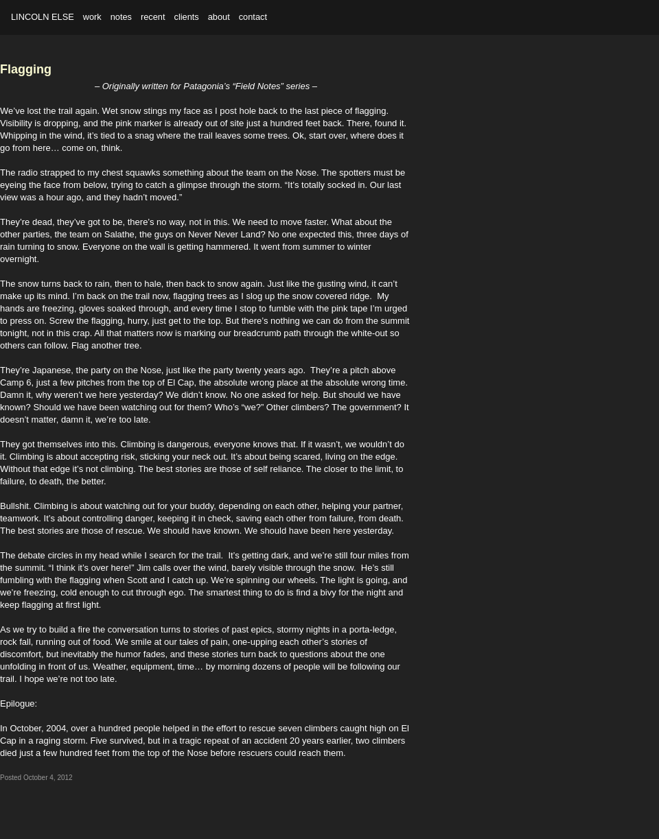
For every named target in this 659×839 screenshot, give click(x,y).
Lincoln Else (42, 17)
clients (186, 17)
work (92, 17)
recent (153, 17)
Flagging (25, 69)
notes (121, 17)
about (219, 17)
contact (253, 17)
